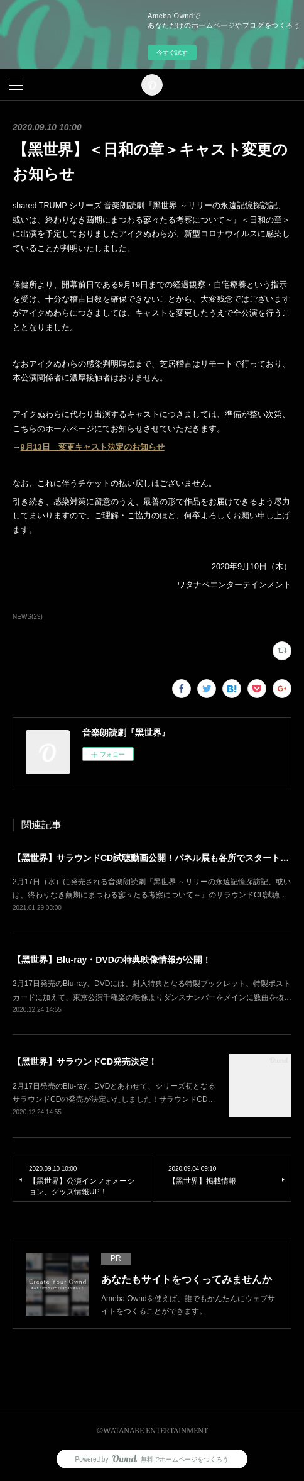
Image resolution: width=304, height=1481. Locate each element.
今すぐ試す (172, 52)
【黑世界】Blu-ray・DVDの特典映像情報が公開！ (112, 960)
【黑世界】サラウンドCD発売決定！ (85, 1062)
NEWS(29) (28, 616)
